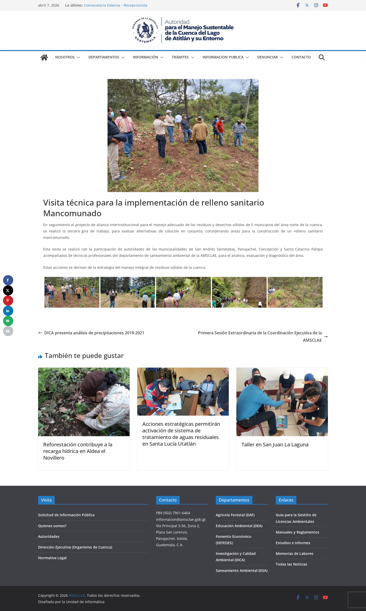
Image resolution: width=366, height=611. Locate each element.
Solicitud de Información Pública (66, 514)
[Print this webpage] (8, 331)
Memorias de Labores (294, 553)
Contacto (301, 57)
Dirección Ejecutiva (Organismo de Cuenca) (75, 547)
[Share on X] (8, 290)
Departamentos (103, 57)
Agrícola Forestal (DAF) (235, 514)
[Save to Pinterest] (8, 300)
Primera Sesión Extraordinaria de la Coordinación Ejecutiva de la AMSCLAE (263, 336)
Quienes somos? (52, 525)
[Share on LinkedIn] (8, 311)
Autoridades (48, 536)
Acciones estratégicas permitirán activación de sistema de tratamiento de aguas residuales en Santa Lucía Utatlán (181, 433)
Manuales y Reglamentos (297, 532)
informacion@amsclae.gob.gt (181, 519)
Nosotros (65, 57)
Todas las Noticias (291, 564)
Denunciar (267, 57)
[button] (77, 57)
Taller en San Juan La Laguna (275, 444)
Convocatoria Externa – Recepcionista (115, 5)
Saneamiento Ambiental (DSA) (241, 570)
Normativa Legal (52, 557)
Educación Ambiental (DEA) (239, 525)
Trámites (180, 57)
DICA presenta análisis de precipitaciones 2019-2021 (91, 333)
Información (145, 57)
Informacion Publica (223, 57)
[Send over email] (8, 321)
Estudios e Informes (293, 542)
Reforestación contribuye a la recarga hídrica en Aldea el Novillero (77, 451)
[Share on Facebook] (8, 280)
